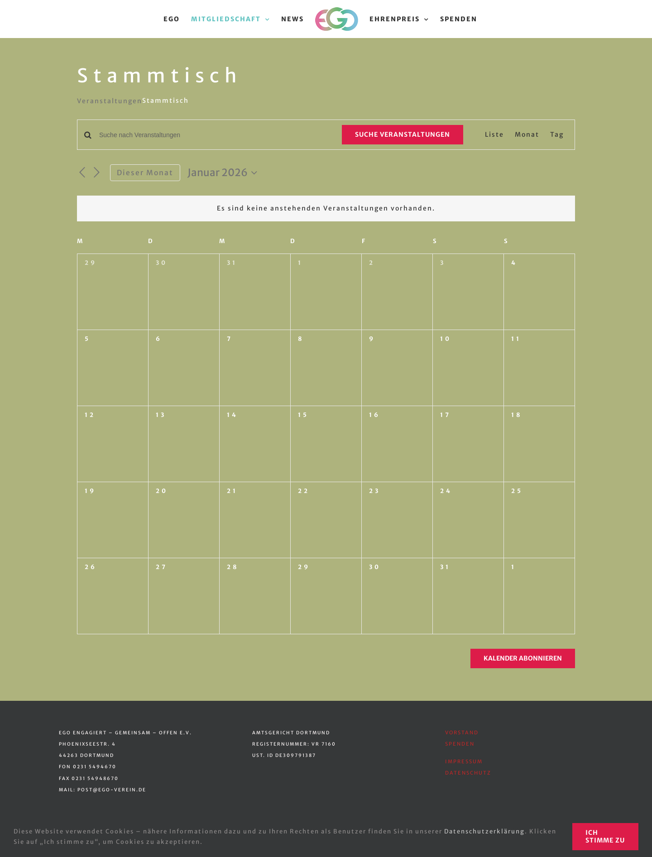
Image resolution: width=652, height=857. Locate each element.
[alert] (326, 208)
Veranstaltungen (109, 101)
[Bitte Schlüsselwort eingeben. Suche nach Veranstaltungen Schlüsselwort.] (215, 135)
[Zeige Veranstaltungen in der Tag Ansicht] (557, 134)
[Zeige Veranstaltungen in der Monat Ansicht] (527, 134)
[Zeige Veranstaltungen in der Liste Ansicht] (494, 134)
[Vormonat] (82, 173)
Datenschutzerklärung (484, 831)
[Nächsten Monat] (97, 173)
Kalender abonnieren (523, 658)
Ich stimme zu (605, 836)
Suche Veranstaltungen (402, 134)
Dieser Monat (145, 172)
